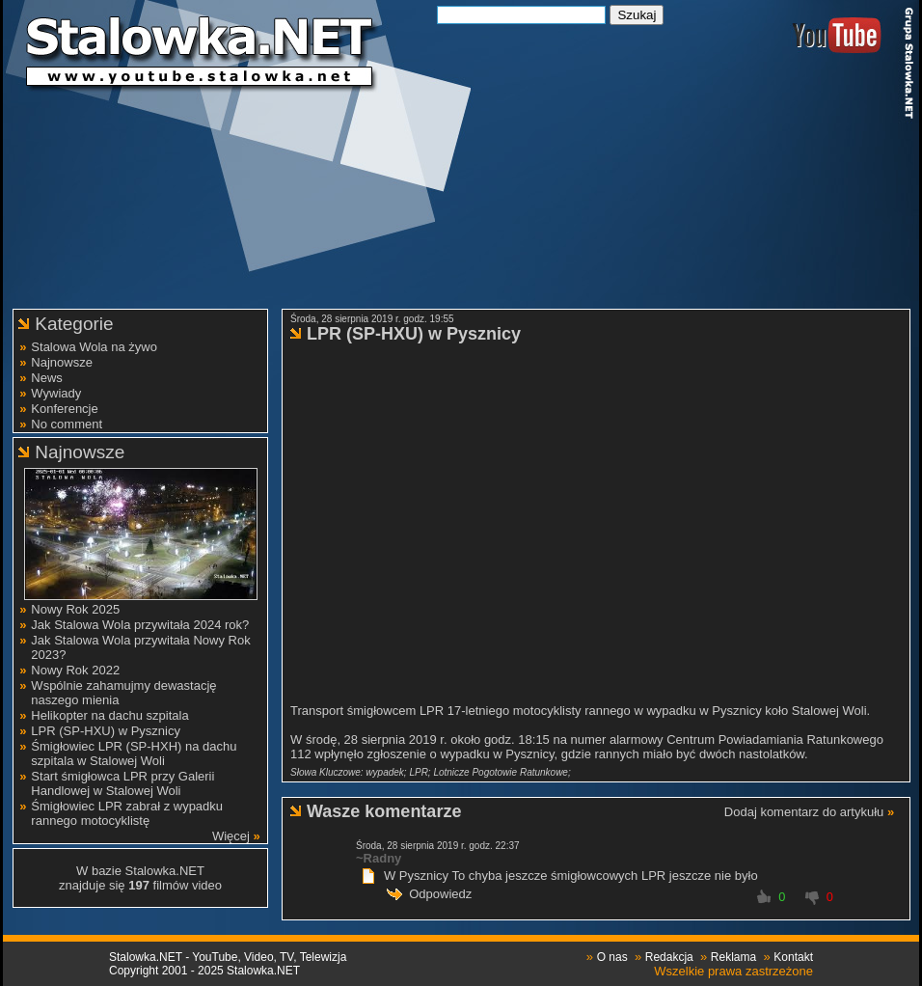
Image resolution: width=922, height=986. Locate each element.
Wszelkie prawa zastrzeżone (733, 971)
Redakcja (669, 957)
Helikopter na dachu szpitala (109, 715)
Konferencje (64, 408)
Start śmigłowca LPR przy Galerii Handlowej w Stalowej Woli (122, 783)
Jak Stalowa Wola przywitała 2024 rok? (140, 624)
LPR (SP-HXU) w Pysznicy (105, 731)
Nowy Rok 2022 (75, 670)
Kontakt (793, 957)
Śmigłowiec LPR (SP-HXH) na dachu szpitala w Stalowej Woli (133, 753)
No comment (66, 424)
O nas (612, 957)
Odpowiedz (440, 894)
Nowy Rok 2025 (75, 609)
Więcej (231, 836)
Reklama (733, 957)
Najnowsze (62, 362)
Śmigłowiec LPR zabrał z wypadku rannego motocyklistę (127, 813)
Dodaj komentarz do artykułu (803, 812)
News (47, 377)
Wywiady (56, 393)
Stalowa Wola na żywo (94, 347)
